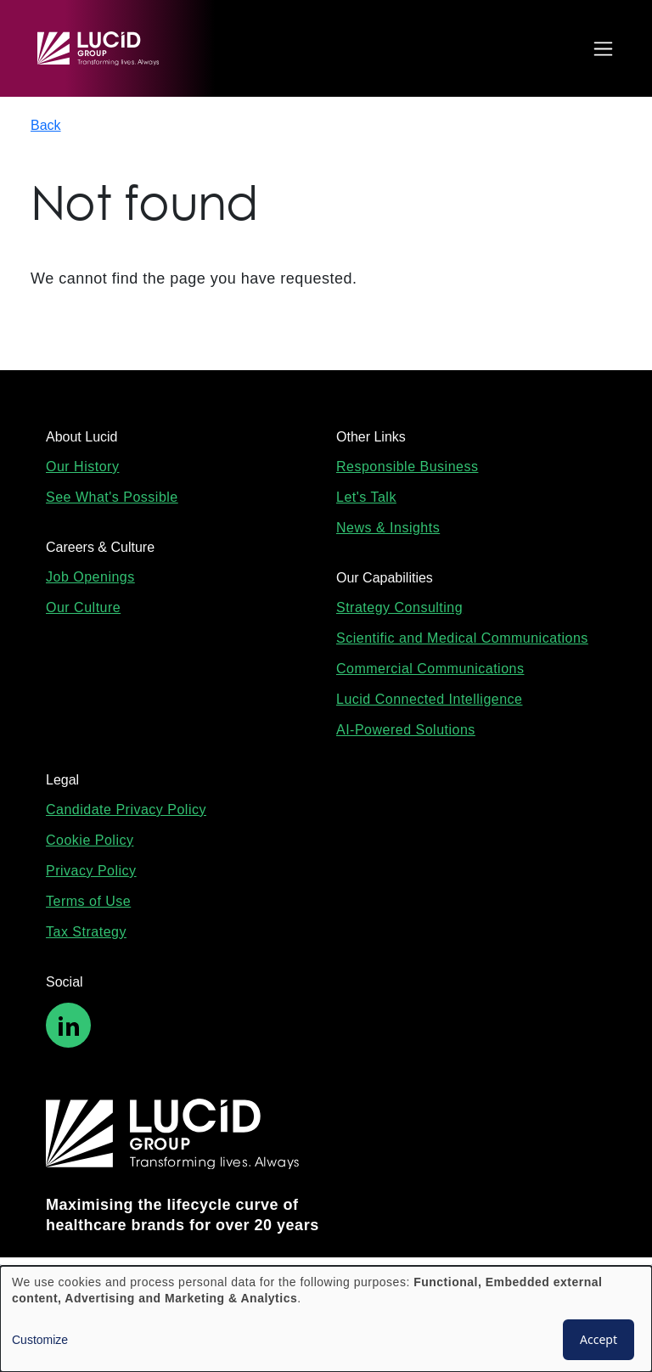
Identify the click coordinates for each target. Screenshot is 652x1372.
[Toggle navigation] (599, 49)
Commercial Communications (430, 668)
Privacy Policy (91, 870)
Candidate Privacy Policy (126, 809)
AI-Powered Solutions (405, 730)
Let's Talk (366, 497)
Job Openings (90, 577)
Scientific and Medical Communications (462, 638)
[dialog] (326, 1319)
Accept (598, 1339)
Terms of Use (88, 901)
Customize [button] (40, 1340)
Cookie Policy (89, 840)
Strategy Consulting (399, 607)
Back (46, 125)
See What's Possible (112, 497)
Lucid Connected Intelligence (429, 699)
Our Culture (83, 607)
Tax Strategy (86, 932)
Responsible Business (407, 466)
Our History (82, 466)
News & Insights (388, 527)
